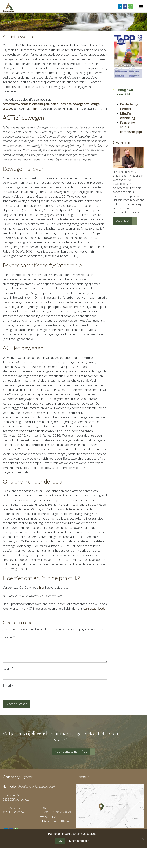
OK (60, 840)
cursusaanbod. (94, 608)
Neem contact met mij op (70, 752)
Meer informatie (79, 840)
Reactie (9, 637)
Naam (8, 668)
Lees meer (122, 220)
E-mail (8, 685)
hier (34, 108)
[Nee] (142, 838)
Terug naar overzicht (125, 92)
